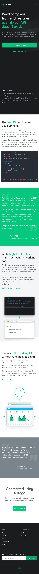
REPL (3, 545)
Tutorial (4, 536)
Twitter (23, 539)
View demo (6, 380)
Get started (19, 508)
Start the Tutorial (19, 45)
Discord (23, 536)
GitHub (23, 533)
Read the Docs (19, 51)
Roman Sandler (23, 466)
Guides (4, 533)
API (3, 539)
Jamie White (14, 236)
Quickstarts (6, 542)
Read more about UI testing (12, 288)
